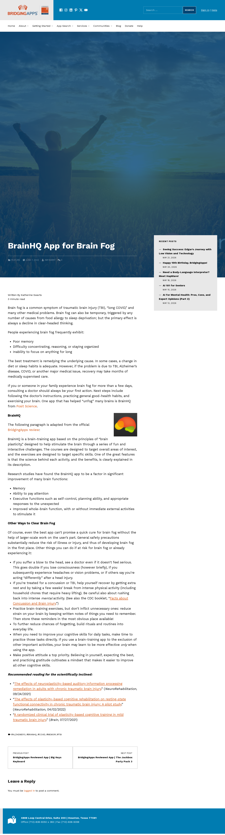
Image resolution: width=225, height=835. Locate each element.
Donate (129, 25)
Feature (15, 260)
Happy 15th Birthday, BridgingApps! (185, 262)
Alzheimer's (19, 734)
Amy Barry (50, 260)
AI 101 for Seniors (174, 285)
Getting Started (41, 25)
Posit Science (26, 406)
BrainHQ (32, 734)
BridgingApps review (23, 430)
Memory (52, 734)
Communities (101, 25)
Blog (118, 25)
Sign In (205, 10)
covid (42, 734)
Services (82, 25)
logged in (29, 790)
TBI (60, 734)
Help (214, 10)
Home (11, 25)
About (22, 25)
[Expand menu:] (28, 26)
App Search (64, 25)
